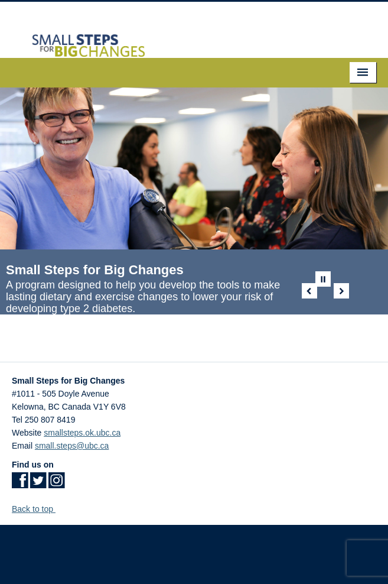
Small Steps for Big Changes (95, 269)
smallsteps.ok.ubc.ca (82, 432)
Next (341, 291)
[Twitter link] (38, 484)
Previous (309, 291)
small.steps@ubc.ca (72, 445)
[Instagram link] (56, 484)
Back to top (38, 509)
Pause (323, 279)
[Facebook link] (20, 484)
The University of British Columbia (194, 551)
